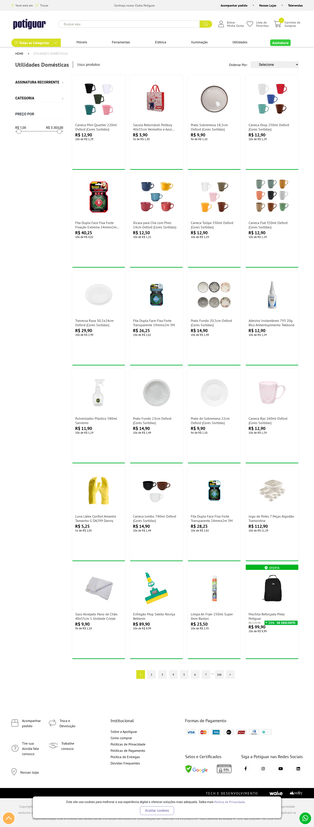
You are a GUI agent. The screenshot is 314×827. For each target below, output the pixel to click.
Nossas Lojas (267, 5)
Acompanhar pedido (234, 5)
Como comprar (121, 738)
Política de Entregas (125, 757)
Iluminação (199, 42)
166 (219, 674)
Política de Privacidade (229, 802)
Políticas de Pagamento (128, 750)
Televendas (295, 5)
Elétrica (160, 42)
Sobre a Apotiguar (124, 731)
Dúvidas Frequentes (125, 763)
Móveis (82, 42)
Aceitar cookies (157, 810)
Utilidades (239, 42)
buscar (206, 24)
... (213, 673)
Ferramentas (121, 42)
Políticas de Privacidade (128, 744)
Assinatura (280, 43)
